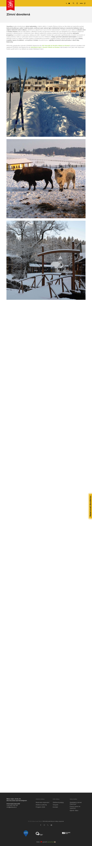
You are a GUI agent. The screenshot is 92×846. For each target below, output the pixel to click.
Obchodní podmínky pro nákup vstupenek (53, 821)
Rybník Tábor (74, 810)
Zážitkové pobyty (58, 802)
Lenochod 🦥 (51, 842)
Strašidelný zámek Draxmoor (76, 803)
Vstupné (55, 805)
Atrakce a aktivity (41, 805)
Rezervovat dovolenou (90, 506)
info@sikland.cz (11, 807)
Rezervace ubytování (42, 802)
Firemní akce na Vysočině (75, 807)
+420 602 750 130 (12, 805)
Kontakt (55, 807)
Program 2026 (40, 807)
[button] (83, 3)
